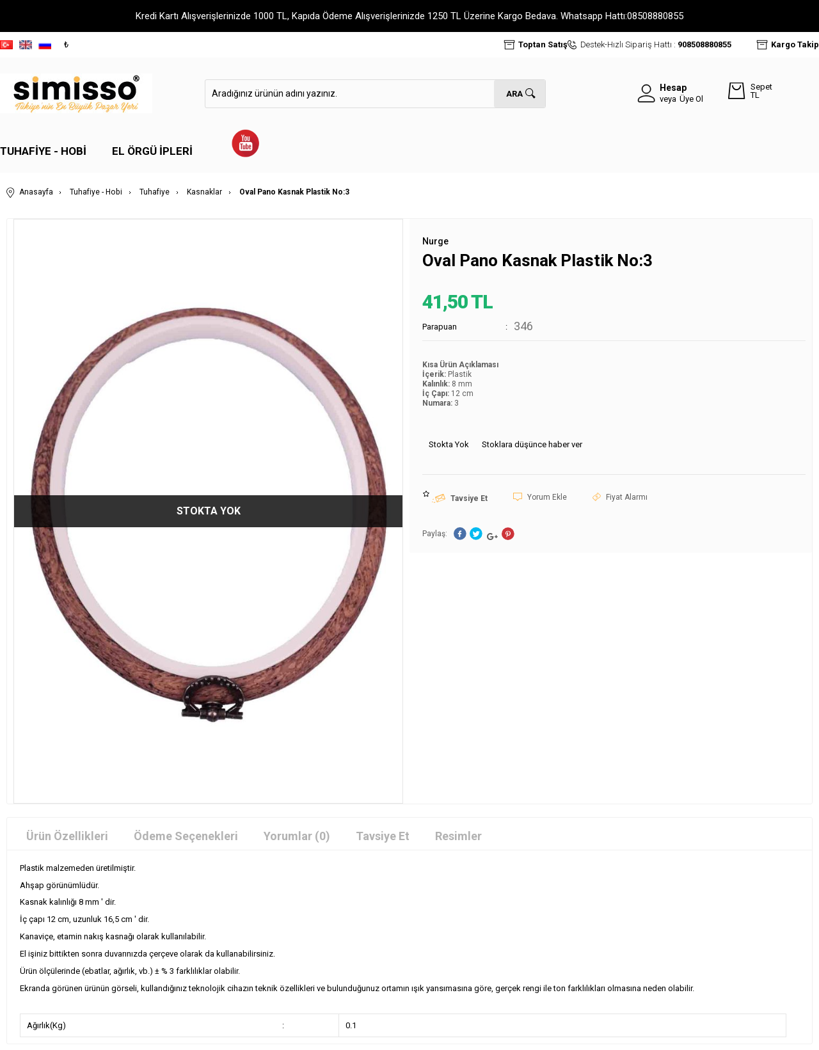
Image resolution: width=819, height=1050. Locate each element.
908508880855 (704, 44)
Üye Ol (691, 99)
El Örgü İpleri (152, 151)
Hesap (673, 88)
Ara (514, 94)
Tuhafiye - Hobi (43, 151)
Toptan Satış (543, 44)
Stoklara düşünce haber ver (532, 444)
